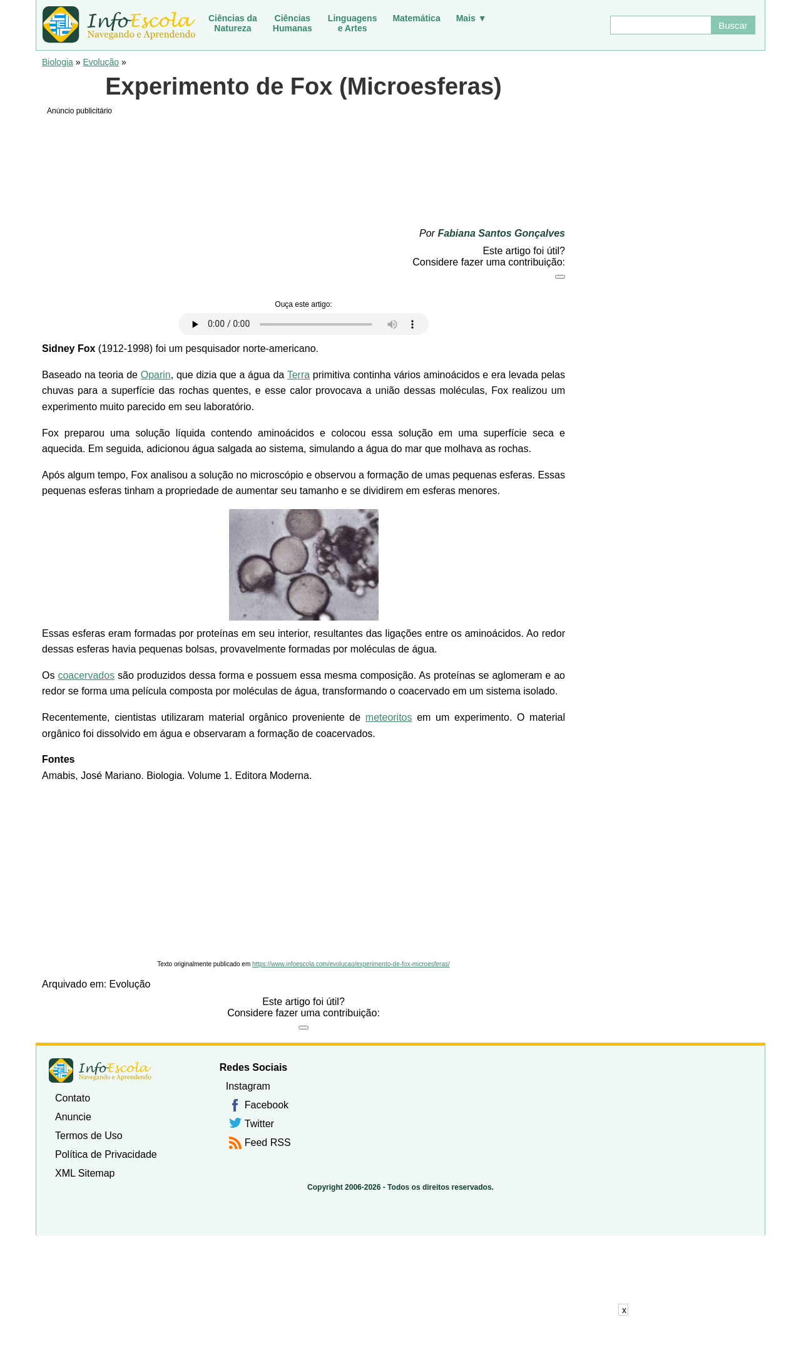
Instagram (248, 1086)
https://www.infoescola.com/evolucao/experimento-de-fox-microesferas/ (351, 964)
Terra (298, 374)
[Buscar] (660, 25)
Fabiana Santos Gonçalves (501, 233)
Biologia (57, 62)
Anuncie (73, 1117)
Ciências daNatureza (232, 23)
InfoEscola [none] (100, 1070)
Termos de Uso (89, 1135)
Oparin (156, 374)
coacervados (86, 675)
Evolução (101, 62)
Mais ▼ (471, 18)
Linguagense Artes (352, 23)
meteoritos (388, 717)
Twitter (259, 1123)
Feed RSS (268, 1142)
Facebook (266, 1105)
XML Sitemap (85, 1173)
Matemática (416, 18)
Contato (72, 1098)
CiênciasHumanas (292, 23)
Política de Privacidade (106, 1154)
